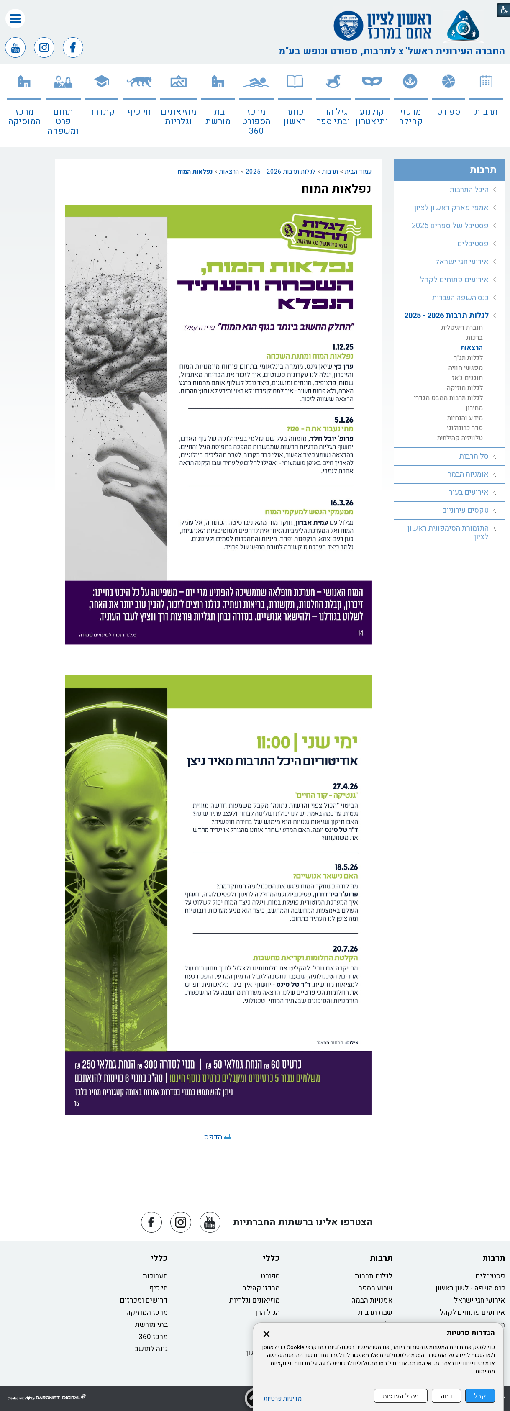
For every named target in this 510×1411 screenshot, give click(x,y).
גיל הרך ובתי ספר (333, 116)
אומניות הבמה (468, 474)
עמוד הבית (358, 171)
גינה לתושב (151, 1349)
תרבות (486, 111)
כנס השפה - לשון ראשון (470, 1288)
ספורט (448, 111)
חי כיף (139, 111)
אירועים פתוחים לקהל (454, 279)
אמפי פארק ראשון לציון (451, 207)
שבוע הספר (375, 1288)
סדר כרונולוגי (465, 428)
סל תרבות (474, 456)
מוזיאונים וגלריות (178, 116)
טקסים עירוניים (465, 510)
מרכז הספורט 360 (256, 121)
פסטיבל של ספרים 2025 (450, 225)
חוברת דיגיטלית (462, 328)
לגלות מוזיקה (465, 388)
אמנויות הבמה (371, 1300)
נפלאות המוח (195, 171)
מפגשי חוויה (465, 368)
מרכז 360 (153, 1336)
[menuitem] (486, 105)
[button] (15, 18)
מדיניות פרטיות (283, 1399)
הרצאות (229, 171)
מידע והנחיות (465, 418)
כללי (271, 1258)
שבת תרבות (375, 1312)
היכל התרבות (469, 189)
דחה (446, 1395)
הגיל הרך (267, 1312)
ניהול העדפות (401, 1395)
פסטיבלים (473, 243)
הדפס (213, 1137)
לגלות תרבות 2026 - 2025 (280, 171)
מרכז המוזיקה (147, 1312)
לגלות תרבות (373, 1276)
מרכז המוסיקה (24, 116)
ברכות (474, 338)
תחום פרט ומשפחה (63, 121)
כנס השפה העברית (460, 297)
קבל (480, 1395)
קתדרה (102, 111)
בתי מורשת (218, 116)
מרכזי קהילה (411, 116)
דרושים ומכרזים (144, 1300)
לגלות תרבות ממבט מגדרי (448, 398)
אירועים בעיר (469, 492)
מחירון (474, 408)
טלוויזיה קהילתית (460, 438)
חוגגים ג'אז (467, 378)
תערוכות (155, 1276)
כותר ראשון (295, 116)
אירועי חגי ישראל (462, 261)
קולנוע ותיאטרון (372, 116)
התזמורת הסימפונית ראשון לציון (448, 532)
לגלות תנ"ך (468, 358)
